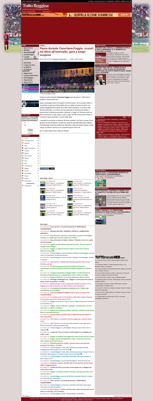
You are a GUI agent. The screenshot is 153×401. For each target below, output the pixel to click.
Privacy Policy (127, 396)
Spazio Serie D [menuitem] (27, 82)
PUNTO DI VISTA (101, 45)
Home (24, 45)
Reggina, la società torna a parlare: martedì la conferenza (114, 124)
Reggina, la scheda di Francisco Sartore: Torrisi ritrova (113, 129)
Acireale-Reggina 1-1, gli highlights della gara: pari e (112, 136)
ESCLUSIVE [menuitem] (26, 63)
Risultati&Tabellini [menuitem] (28, 52)
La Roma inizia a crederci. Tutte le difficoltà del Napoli (112, 277)
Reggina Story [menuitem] (27, 73)
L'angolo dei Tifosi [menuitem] (28, 65)
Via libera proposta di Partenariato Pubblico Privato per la (114, 138)
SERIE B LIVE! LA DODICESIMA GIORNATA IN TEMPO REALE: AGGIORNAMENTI (111, 173)
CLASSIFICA (26, 135)
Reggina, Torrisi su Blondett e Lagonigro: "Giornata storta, (114, 134)
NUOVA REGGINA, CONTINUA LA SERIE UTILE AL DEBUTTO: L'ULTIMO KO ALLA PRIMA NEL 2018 (112, 192)
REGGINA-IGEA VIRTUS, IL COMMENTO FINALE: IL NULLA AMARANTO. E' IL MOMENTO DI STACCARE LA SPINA (113, 49)
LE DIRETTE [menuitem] (26, 67)
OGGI (124, 117)
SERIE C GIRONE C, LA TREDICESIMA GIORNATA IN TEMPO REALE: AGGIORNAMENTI (112, 211)
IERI (129, 117)
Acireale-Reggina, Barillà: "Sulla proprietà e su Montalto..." (68, 393)
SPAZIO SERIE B (101, 170)
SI (24, 122)
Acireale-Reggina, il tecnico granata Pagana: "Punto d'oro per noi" (70, 361)
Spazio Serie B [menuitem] (27, 48)
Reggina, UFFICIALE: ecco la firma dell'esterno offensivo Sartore (70, 277)
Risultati (30, 133)
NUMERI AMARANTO (102, 188)
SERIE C (98, 208)
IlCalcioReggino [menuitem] (27, 78)
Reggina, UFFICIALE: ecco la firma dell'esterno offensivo (114, 126)
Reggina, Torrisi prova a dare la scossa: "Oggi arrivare (113, 128)
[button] (30, 130)
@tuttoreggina (79, 59)
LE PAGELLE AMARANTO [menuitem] (27, 70)
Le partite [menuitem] (25, 57)
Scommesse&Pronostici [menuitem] (30, 75)
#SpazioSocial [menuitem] (27, 80)
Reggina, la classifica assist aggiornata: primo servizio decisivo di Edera (72, 336)
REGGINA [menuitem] (26, 50)
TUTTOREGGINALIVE (102, 65)
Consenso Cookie (118, 396)
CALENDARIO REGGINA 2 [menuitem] (30, 59)
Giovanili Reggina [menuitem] (28, 54)
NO (25, 125)
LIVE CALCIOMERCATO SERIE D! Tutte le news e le (113, 122)
